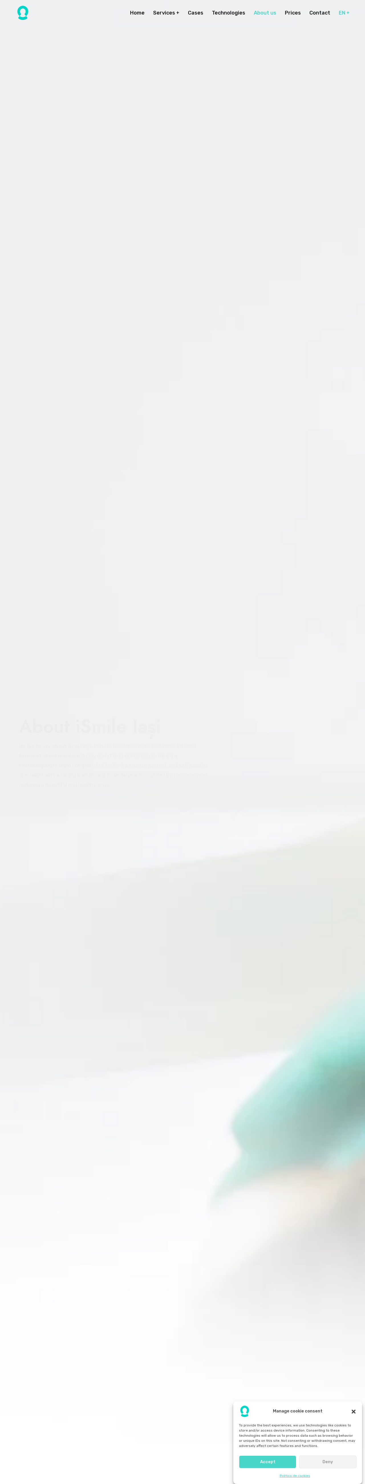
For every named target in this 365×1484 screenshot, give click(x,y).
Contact (319, 13)
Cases (195, 13)
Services (164, 13)
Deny (328, 1461)
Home (137, 13)
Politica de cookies (295, 1476)
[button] (353, 1411)
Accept (267, 1461)
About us (265, 13)
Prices (293, 13)
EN (342, 13)
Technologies (228, 13)
